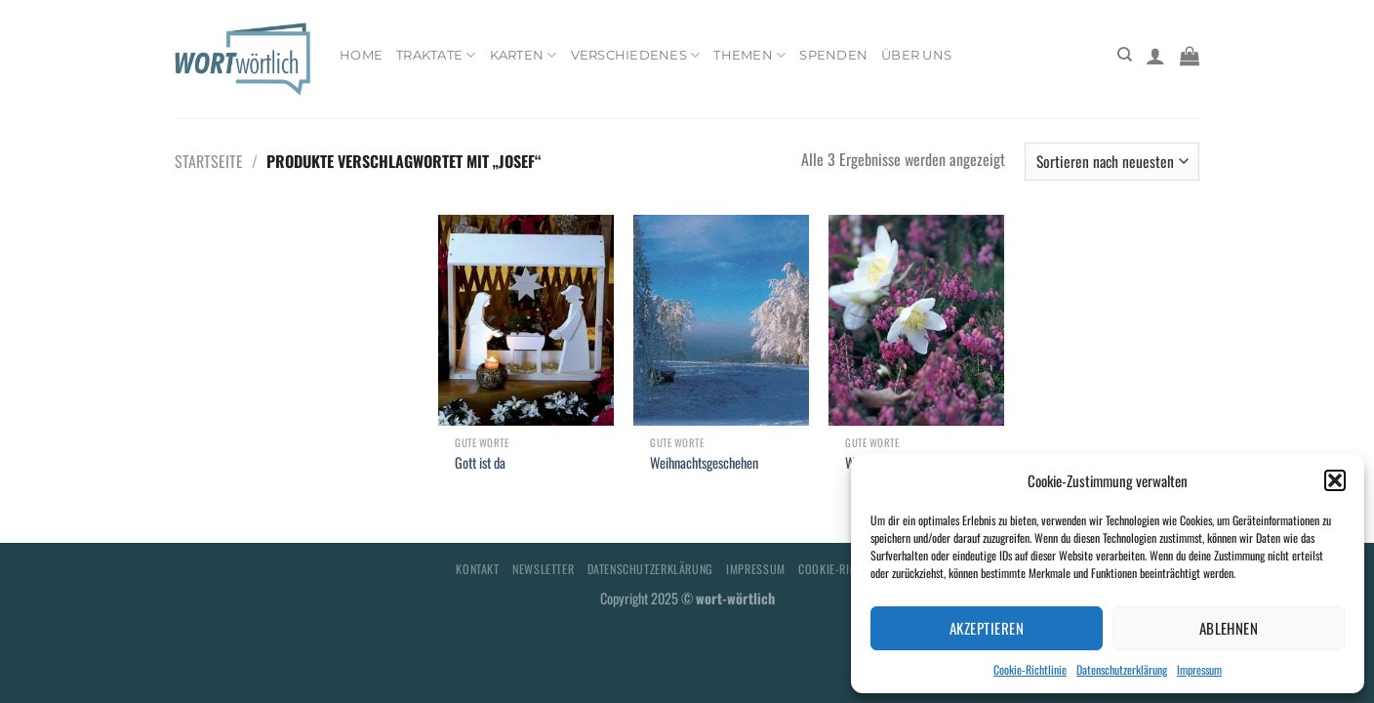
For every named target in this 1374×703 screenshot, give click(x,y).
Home (361, 55)
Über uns (916, 55)
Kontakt (477, 568)
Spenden (833, 55)
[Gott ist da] (526, 320)
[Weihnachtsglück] (916, 320)
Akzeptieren (987, 628)
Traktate (436, 55)
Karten (523, 55)
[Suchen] (1124, 54)
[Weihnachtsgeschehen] (721, 320)
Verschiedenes (636, 55)
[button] (1335, 480)
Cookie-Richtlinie (1030, 669)
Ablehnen (1229, 628)
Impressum (1199, 669)
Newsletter (543, 568)
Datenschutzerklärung (1121, 669)
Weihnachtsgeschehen (704, 463)
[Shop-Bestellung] (1112, 162)
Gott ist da (480, 463)
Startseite (209, 161)
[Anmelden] (1155, 55)
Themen (749, 55)
